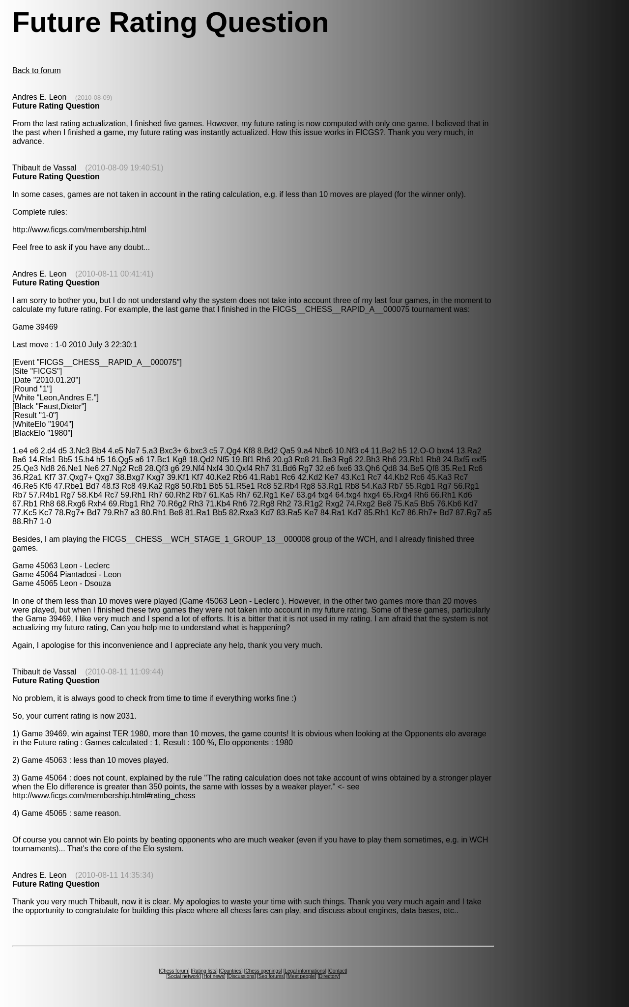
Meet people (301, 976)
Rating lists (204, 971)
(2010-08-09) (93, 97)
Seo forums (271, 976)
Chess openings (263, 971)
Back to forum (36, 70)
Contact (337, 971)
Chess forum (174, 971)
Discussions (241, 976)
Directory (329, 976)
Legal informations (305, 971)
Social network (184, 976)
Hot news (213, 976)
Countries (230, 971)
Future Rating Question (56, 106)
